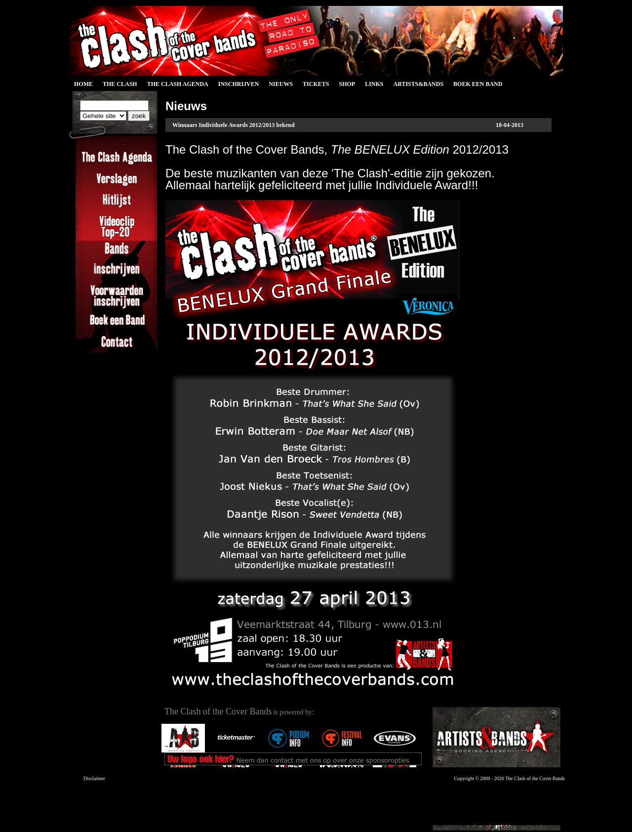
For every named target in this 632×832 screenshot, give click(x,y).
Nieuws (281, 84)
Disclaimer (94, 778)
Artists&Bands (418, 84)
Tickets (316, 84)
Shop (347, 84)
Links (374, 84)
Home (83, 84)
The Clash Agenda (177, 84)
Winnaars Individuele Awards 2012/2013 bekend (233, 125)
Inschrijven (238, 84)
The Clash (120, 84)
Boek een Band (477, 84)
